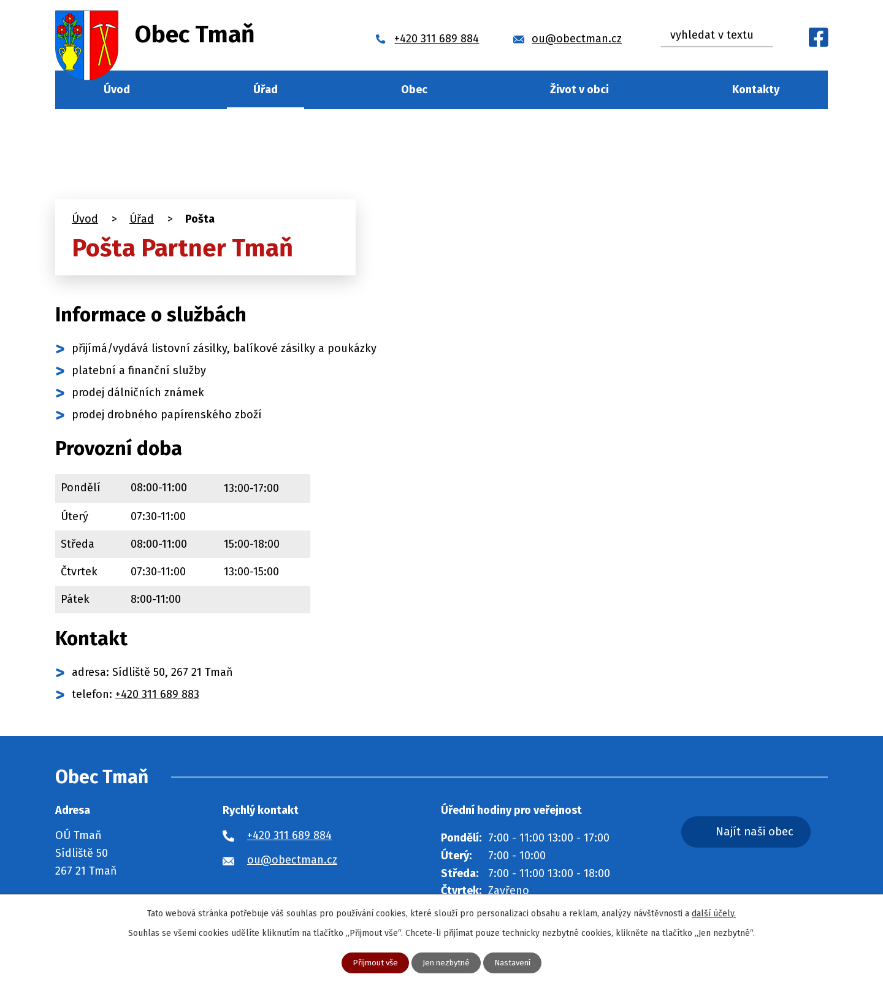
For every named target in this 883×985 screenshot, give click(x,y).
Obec (414, 89)
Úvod (117, 89)
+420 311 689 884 (289, 835)
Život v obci (579, 89)
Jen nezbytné (446, 962)
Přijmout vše (372, 962)
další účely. (714, 913)
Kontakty (755, 89)
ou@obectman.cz (292, 860)
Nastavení (516, 962)
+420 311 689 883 (157, 694)
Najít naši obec (769, 833)
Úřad (265, 89)
